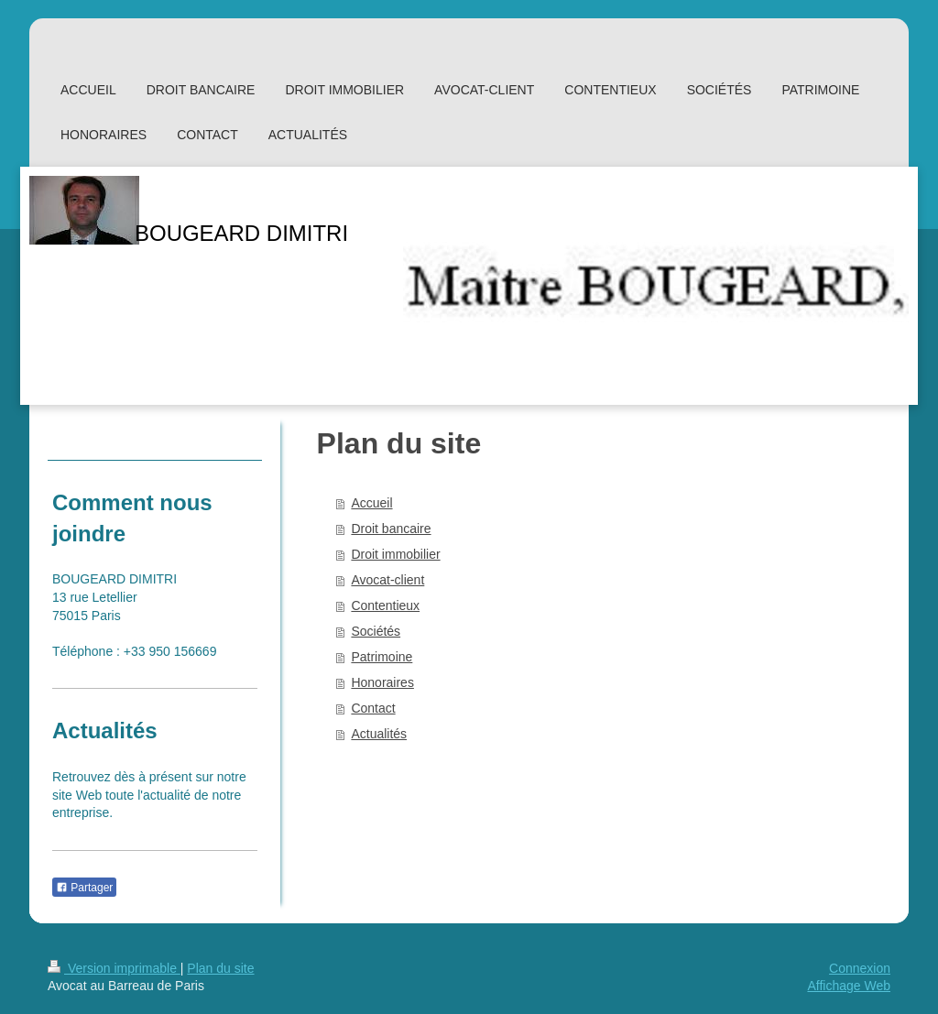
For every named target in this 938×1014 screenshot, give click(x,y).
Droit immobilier (395, 554)
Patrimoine (381, 656)
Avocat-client (387, 579)
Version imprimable (114, 968)
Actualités (379, 733)
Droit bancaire (391, 528)
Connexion (859, 968)
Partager (84, 887)
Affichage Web (848, 985)
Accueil (371, 503)
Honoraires (382, 682)
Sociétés (375, 631)
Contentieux (385, 605)
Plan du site (220, 968)
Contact (373, 708)
